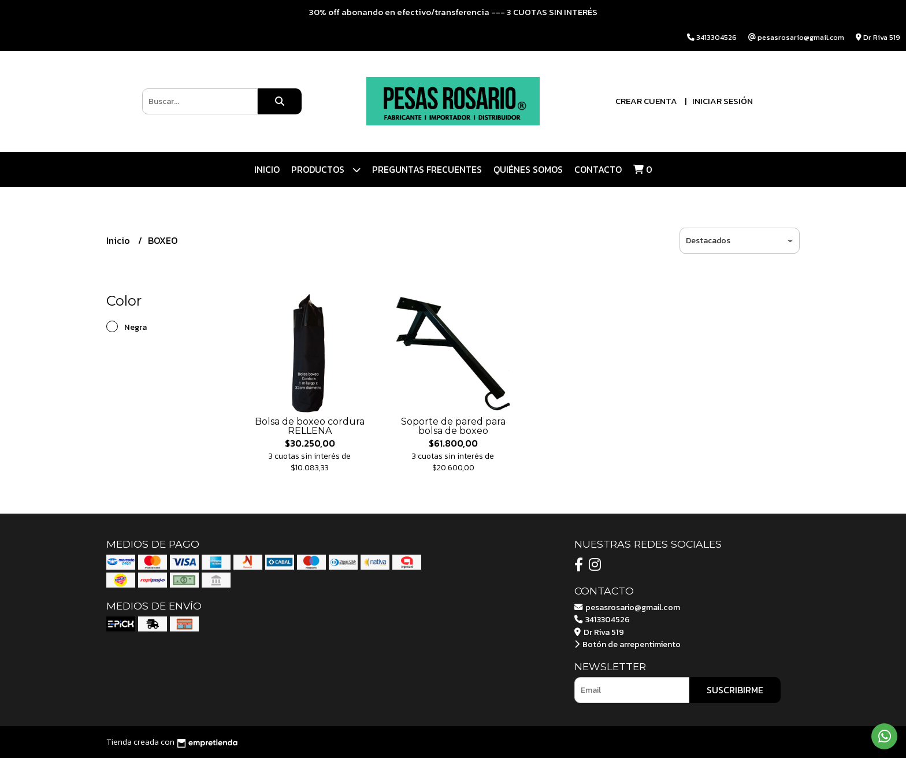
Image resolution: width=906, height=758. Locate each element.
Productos (326, 169)
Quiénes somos (528, 169)
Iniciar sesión (722, 100)
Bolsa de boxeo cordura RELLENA (310, 426)
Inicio (267, 169)
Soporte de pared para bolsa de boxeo (453, 426)
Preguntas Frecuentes (427, 169)
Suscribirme (735, 690)
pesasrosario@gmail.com (627, 607)
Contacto (598, 169)
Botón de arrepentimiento (627, 644)
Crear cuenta (646, 100)
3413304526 (602, 619)
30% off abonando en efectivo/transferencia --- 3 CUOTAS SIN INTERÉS (453, 11)
